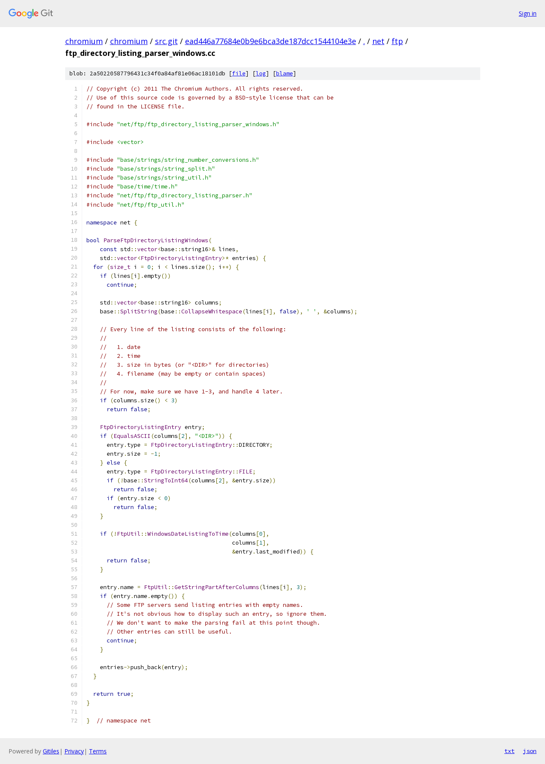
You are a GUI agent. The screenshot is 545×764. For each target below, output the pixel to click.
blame (284, 73)
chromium (84, 41)
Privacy (74, 751)
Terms (98, 751)
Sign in (528, 13)
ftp (397, 41)
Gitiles (51, 751)
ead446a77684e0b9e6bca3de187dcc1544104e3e (270, 41)
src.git (166, 41)
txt (509, 751)
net (378, 41)
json (530, 751)
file (239, 73)
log (261, 73)
